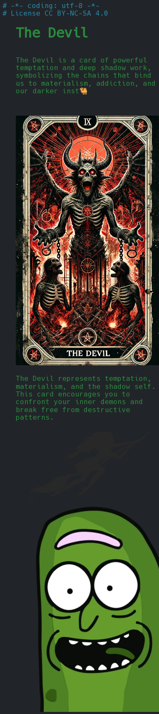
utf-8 (72, 6)
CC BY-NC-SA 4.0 (76, 13)
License (25, 13)
